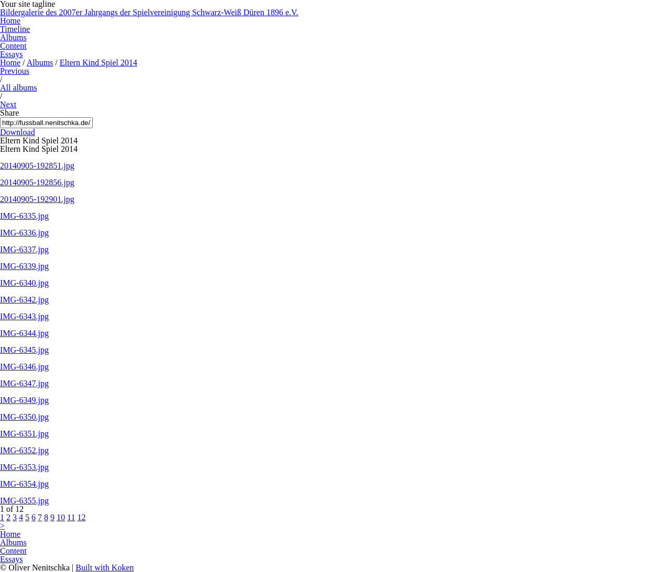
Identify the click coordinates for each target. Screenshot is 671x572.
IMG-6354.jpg (24, 483)
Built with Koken (104, 567)
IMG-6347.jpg (24, 383)
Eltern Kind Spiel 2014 (98, 62)
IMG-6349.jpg (24, 400)
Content (13, 45)
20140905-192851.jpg (37, 165)
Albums (13, 37)
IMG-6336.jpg (24, 232)
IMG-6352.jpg (24, 450)
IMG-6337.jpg (24, 249)
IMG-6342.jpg (24, 299)
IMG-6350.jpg (24, 416)
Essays (11, 54)
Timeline (15, 29)
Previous (14, 70)
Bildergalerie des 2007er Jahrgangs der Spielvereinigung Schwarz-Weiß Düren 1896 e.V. (149, 12)
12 (81, 517)
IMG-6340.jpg (24, 282)
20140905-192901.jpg (37, 199)
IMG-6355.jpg (24, 500)
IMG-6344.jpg (24, 333)
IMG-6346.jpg (24, 366)
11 (71, 517)
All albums (18, 87)
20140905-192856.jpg (37, 182)
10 (61, 517)
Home (10, 20)
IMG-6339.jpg (24, 266)
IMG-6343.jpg (24, 316)
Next (8, 104)
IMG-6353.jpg (24, 467)
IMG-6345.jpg (24, 349)
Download (17, 132)
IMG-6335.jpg (24, 215)
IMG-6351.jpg (24, 433)
